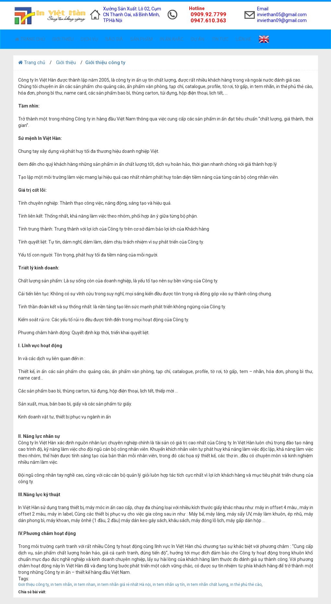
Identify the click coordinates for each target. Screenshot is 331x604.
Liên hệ (243, 39)
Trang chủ (30, 39)
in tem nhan (84, 584)
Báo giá (114, 39)
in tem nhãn (61, 584)
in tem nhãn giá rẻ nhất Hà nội (124, 584)
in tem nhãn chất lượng (207, 584)
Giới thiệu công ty (33, 584)
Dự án (197, 39)
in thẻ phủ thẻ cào (246, 584)
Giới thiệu (63, 39)
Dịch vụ (89, 39)
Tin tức (220, 39)
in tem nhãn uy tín (169, 584)
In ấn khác (171, 39)
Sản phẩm (141, 39)
